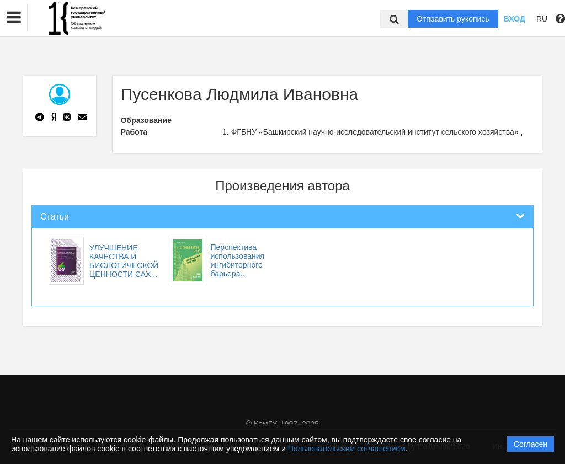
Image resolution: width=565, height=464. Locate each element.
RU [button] (541, 18)
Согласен (530, 444)
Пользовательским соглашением (347, 448)
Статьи (54, 216)
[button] (14, 17)
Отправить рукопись (453, 18)
